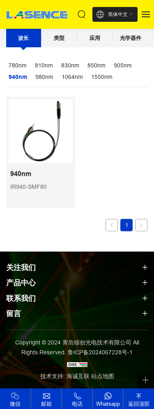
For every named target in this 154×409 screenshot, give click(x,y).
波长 (23, 38)
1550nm (102, 77)
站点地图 (102, 376)
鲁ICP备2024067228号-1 (100, 352)
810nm (44, 65)
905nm (123, 65)
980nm (44, 77)
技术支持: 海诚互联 (65, 376)
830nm (70, 65)
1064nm (72, 77)
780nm (18, 65)
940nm (18, 77)
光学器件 (130, 38)
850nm (96, 65)
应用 (95, 38)
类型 (59, 38)
